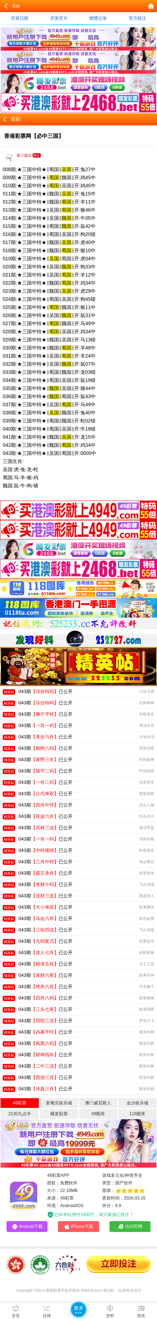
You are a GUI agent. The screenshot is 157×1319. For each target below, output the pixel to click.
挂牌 (47, 1310)
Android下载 (27, 1226)
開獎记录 (98, 18)
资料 (110, 1310)
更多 (78, 1309)
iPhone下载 (78, 1226)
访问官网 (130, 1226)
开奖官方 (59, 18)
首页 (16, 1310)
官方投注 (137, 18)
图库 (141, 1310)
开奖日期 (19, 18)
